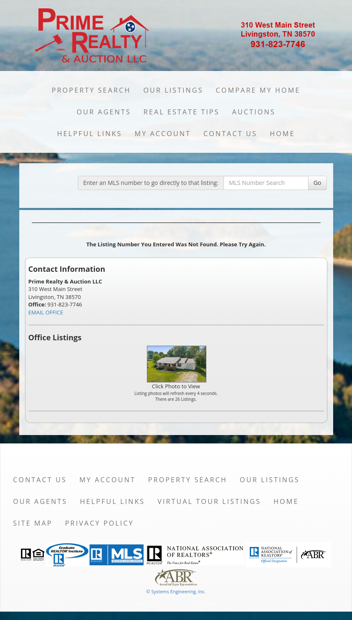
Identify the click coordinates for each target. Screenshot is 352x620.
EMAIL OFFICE (46, 312)
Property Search (91, 90)
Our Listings (173, 90)
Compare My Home (258, 90)
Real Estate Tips (182, 111)
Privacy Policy (99, 523)
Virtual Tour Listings (209, 501)
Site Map (32, 523)
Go (317, 183)
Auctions (253, 111)
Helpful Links (89, 133)
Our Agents (104, 111)
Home (282, 133)
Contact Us (230, 133)
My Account (163, 133)
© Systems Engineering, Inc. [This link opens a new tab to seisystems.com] (176, 591)
